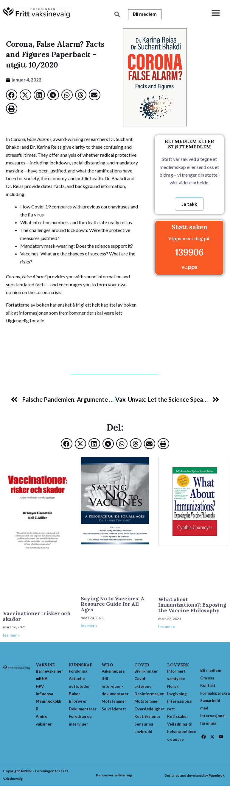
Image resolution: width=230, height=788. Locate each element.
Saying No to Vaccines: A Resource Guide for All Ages (112, 604)
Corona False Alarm (87, 333)
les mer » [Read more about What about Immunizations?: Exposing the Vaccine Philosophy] (166, 626)
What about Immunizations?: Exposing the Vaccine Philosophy (192, 605)
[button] (216, 12)
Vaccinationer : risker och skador (37, 616)
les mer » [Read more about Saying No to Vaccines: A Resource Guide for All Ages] (89, 626)
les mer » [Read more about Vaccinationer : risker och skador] (11, 635)
